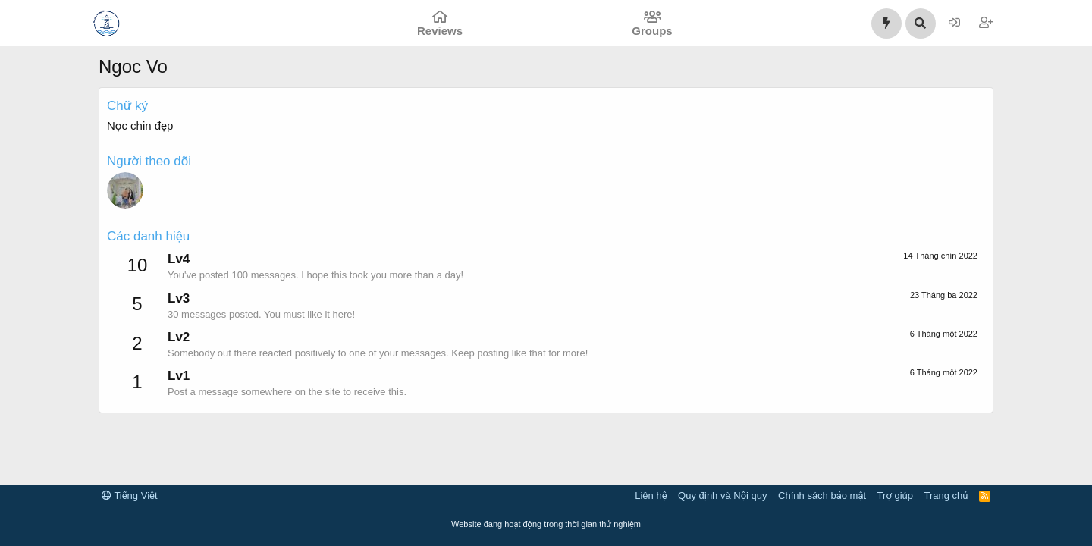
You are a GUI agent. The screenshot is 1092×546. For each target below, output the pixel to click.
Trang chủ (946, 495)
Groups (652, 30)
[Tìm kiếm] (920, 23)
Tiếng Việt (130, 495)
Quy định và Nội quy (722, 495)
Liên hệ (651, 495)
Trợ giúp (895, 495)
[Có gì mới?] (886, 23)
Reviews (440, 30)
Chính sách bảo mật (822, 495)
